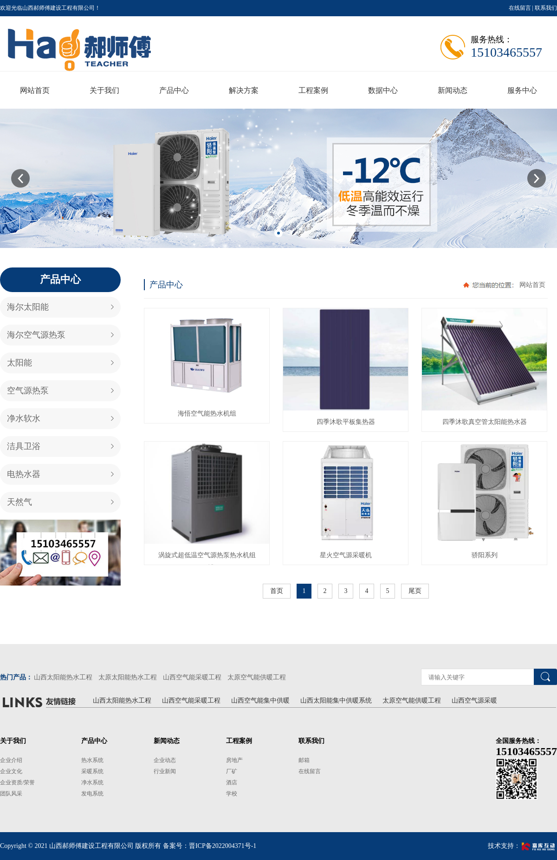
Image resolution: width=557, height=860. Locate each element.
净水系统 (92, 782)
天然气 (19, 502)
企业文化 (11, 771)
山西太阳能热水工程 (63, 677)
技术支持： (522, 845)
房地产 (234, 760)
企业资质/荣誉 (17, 782)
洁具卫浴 (23, 446)
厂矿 (231, 771)
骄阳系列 (485, 555)
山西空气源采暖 (474, 700)
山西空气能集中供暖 (260, 700)
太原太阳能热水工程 (127, 677)
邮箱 (304, 760)
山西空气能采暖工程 (192, 677)
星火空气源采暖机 (346, 555)
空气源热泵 (28, 390)
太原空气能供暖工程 (256, 677)
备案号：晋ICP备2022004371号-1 (209, 845)
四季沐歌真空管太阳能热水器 (484, 421)
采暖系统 (92, 771)
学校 (231, 793)
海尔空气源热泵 (36, 334)
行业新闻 (165, 771)
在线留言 (520, 8)
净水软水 (23, 418)
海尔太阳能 (28, 307)
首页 (276, 590)
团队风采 (11, 793)
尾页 (414, 590)
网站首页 (532, 284)
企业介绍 (11, 760)
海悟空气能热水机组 (207, 413)
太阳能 (19, 362)
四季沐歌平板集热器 (346, 421)
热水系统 (92, 760)
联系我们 (546, 8)
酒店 (231, 782)
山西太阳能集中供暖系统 (336, 700)
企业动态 (165, 760)
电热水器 (23, 474)
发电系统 (92, 793)
